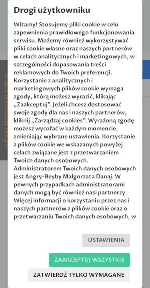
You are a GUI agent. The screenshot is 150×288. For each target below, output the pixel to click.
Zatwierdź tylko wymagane (78, 275)
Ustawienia (106, 240)
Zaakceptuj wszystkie (89, 260)
